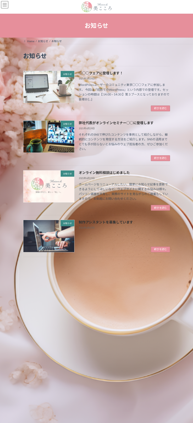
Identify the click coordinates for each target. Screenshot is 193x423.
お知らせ (48, 400)
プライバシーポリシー (113, 400)
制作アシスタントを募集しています (106, 222)
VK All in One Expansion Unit (121, 416)
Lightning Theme (95, 416)
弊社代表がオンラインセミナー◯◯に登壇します (116, 123)
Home (30, 400)
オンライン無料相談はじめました (104, 172)
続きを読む (160, 108)
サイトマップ (141, 400)
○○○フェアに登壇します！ (101, 73)
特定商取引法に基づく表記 (76, 400)
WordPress (76, 416)
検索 (145, 268)
